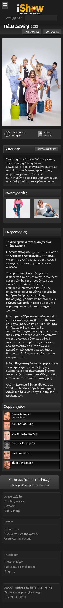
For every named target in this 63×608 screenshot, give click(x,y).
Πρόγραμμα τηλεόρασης (19, 567)
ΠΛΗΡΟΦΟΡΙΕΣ (32, 31)
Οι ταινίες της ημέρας (17, 538)
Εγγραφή (9, 506)
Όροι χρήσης (12, 511)
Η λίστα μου (12, 529)
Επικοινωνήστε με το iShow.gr (29, 480)
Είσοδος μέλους (14, 501)
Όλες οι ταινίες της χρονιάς (21, 534)
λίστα (14, 135)
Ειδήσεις (9, 571)
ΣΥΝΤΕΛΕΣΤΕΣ (52, 31)
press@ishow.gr (31, 592)
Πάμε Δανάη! (16, 26)
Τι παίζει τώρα (13, 562)
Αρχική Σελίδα (13, 496)
